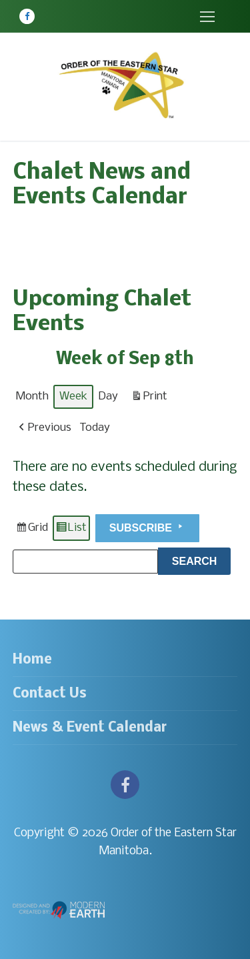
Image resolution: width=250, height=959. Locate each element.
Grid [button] (31, 530)
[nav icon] (207, 16)
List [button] (71, 530)
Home (32, 660)
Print (149, 398)
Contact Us (50, 694)
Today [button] (94, 428)
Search (201, 559)
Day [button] (108, 397)
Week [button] (73, 397)
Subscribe (147, 527)
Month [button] (32, 397)
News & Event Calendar (90, 728)
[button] (44, 428)
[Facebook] (27, 16)
